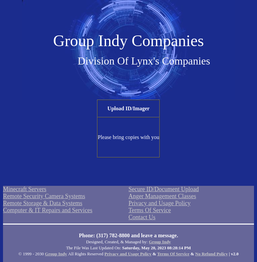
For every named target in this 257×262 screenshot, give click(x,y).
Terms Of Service (149, 210)
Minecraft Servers (24, 189)
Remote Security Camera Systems (44, 196)
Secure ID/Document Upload (163, 189)
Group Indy (160, 241)
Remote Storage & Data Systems (42, 203)
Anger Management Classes (162, 196)
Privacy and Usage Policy (159, 203)
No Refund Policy (211, 253)
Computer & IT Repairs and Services (47, 210)
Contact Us (142, 217)
